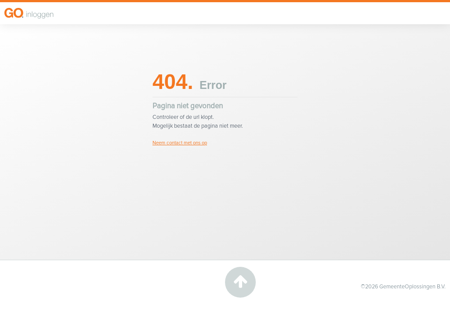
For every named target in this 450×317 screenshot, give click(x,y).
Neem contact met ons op (179, 143)
